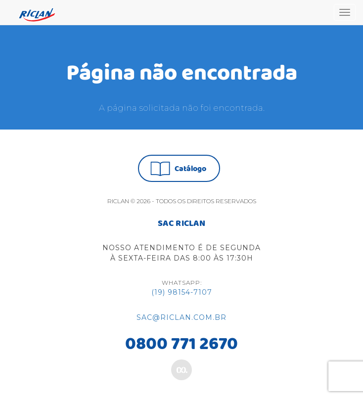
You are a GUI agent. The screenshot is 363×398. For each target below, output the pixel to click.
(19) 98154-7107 (181, 292)
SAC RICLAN (181, 224)
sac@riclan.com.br (181, 317)
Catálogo (178, 169)
